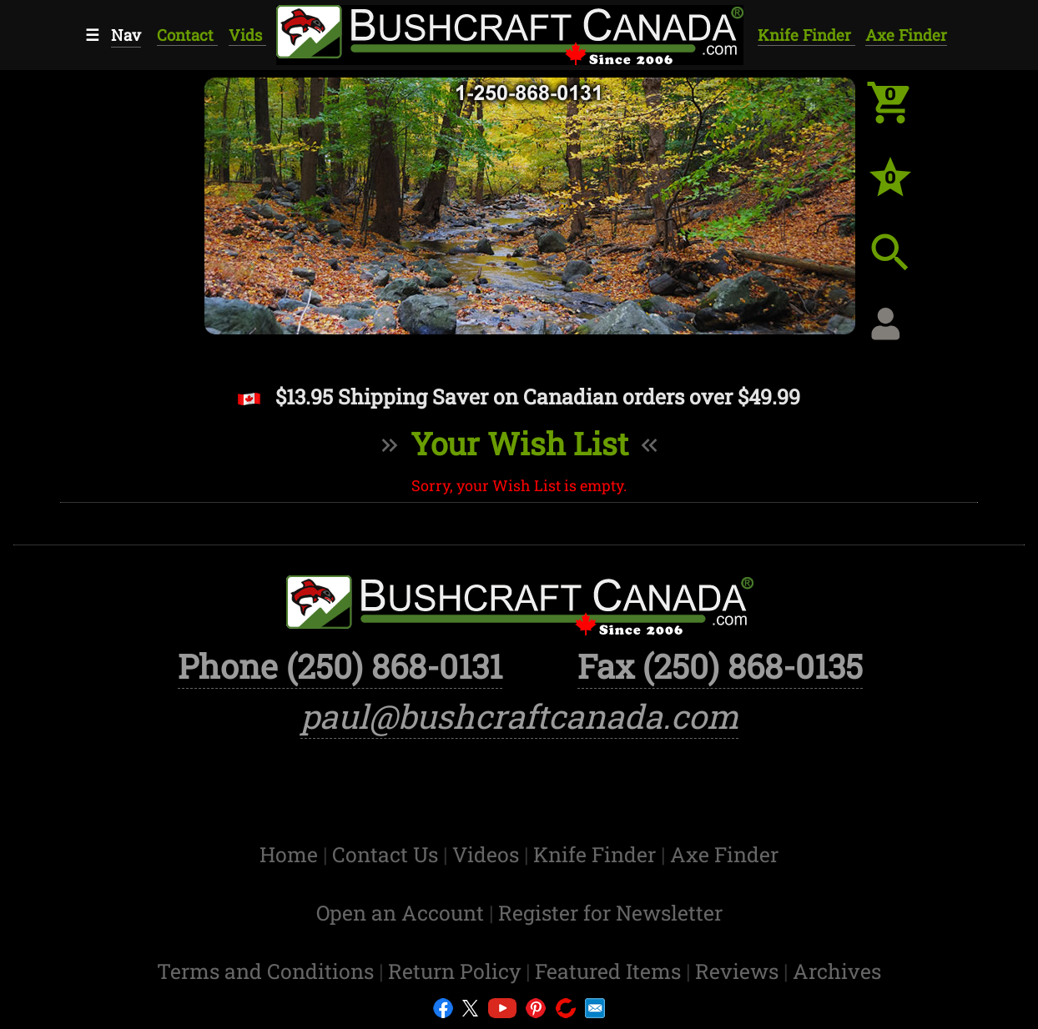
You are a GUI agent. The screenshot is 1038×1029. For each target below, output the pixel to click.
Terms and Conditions (268, 971)
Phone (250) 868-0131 (340, 666)
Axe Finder (906, 34)
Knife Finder (806, 34)
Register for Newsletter (610, 912)
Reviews (739, 971)
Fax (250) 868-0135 (720, 666)
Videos (488, 854)
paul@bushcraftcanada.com (519, 716)
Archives (837, 971)
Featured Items (610, 971)
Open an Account (400, 912)
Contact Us (387, 854)
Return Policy (457, 971)
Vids (247, 34)
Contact (187, 34)
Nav (126, 34)
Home (291, 854)
